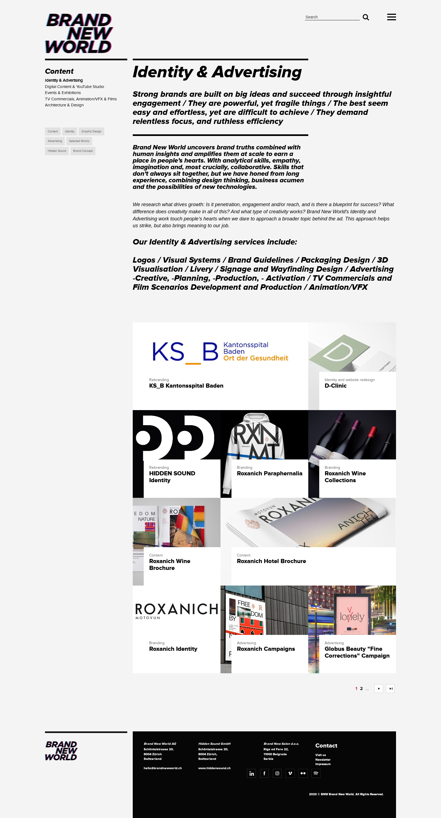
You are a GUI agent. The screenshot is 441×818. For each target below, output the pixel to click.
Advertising (55, 141)
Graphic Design (91, 131)
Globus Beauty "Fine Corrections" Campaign (357, 652)
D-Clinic (336, 386)
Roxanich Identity (173, 649)
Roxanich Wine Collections (345, 477)
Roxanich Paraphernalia (270, 473)
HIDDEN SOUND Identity (172, 477)
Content (53, 131)
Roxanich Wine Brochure (169, 564)
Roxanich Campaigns (266, 649)
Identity (69, 131)
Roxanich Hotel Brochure (271, 561)
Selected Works (79, 141)
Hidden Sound (57, 151)
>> (388, 688)
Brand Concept (83, 151)
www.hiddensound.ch (214, 768)
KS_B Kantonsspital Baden (186, 386)
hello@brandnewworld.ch (163, 768)
